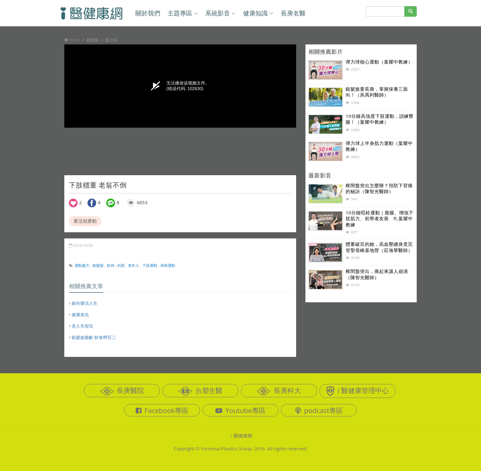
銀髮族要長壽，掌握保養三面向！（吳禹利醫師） (377, 92)
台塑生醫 (201, 390)
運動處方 (81, 265)
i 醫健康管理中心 (357, 391)
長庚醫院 (122, 390)
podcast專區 (319, 410)
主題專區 (183, 13)
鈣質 (121, 265)
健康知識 (258, 13)
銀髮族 (98, 265)
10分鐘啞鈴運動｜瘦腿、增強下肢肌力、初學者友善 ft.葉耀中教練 (379, 218)
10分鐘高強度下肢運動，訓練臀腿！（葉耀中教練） (380, 119)
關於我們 (147, 13)
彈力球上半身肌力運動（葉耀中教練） (379, 146)
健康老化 (79, 314)
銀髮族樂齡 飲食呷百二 (92, 337)
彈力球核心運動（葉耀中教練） (379, 62)
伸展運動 (167, 265)
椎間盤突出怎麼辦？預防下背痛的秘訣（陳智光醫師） (379, 188)
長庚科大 (279, 390)
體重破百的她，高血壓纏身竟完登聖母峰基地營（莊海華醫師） (379, 247)
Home (74, 40)
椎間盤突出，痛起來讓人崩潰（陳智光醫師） (377, 274)
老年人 (133, 265)
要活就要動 (85, 221)
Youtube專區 (240, 410)
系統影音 (220, 13)
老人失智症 (81, 326)
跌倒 (110, 265)
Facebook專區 (162, 410)
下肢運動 (149, 265)
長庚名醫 (293, 13)
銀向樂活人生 (83, 303)
